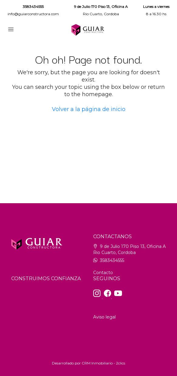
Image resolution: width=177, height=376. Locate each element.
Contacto (103, 272)
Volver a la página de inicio (88, 109)
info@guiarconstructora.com (33, 14)
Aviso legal (104, 317)
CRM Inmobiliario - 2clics (103, 363)
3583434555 (33, 6)
